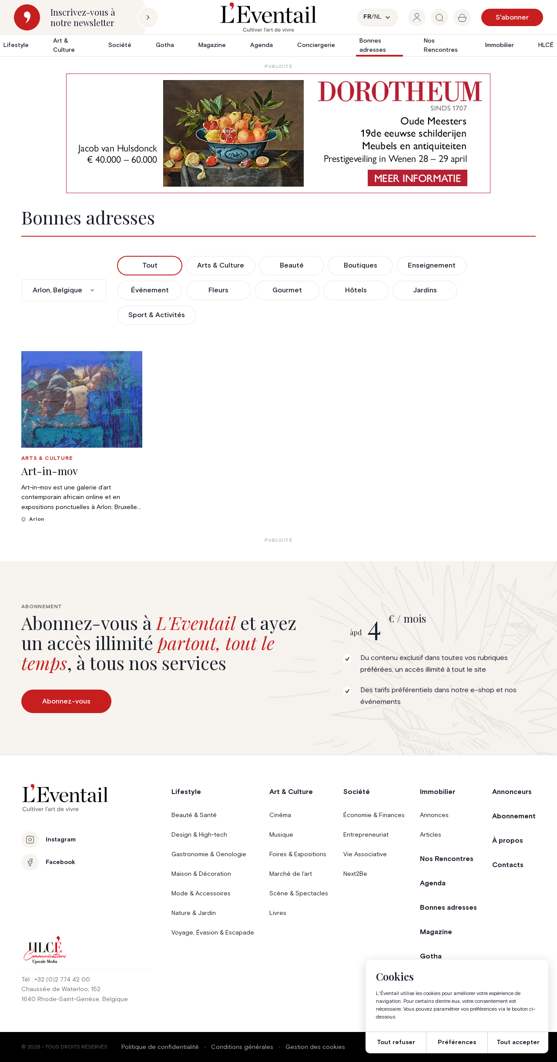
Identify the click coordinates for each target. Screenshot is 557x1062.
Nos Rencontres (441, 45)
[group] (417, 17)
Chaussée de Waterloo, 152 (61, 989)
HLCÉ (546, 45)
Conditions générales (242, 1047)
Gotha (165, 45)
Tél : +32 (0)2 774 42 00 (55, 980)
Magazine (212, 45)
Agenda (261, 45)
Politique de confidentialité (160, 1047)
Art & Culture (64, 45)
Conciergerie (316, 45)
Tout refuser (396, 1042)
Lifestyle (16, 45)
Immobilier (499, 45)
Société (119, 45)
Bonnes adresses (372, 45)
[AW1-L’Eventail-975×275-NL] (278, 133)
